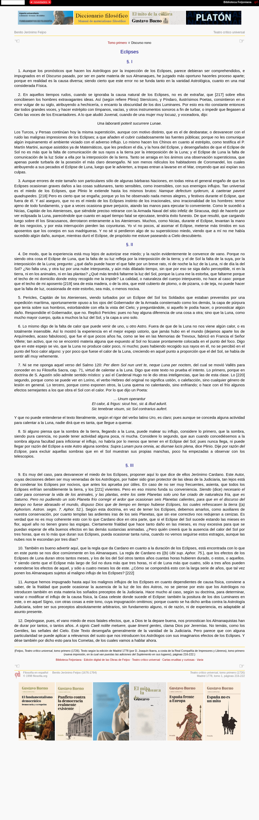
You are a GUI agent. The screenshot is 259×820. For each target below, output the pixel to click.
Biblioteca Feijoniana (68, 659)
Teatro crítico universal (229, 32)
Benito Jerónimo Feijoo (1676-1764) (74, 672)
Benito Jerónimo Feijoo (30, 32)
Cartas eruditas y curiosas (178, 659)
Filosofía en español (35, 672)
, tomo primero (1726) (217, 672)
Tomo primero (117, 43)
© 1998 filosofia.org (35, 675)
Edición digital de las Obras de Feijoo (107, 659)
